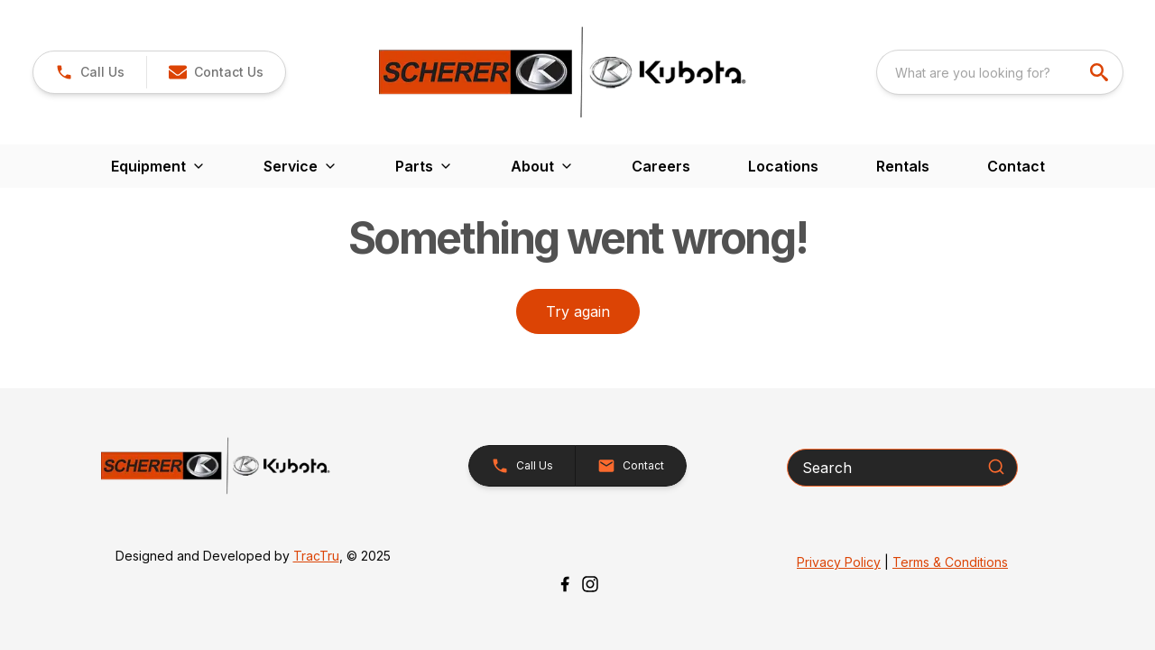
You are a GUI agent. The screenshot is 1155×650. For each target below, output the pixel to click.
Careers (661, 166)
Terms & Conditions (950, 562)
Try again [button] (578, 311)
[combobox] (1000, 72)
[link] (89, 72)
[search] (1101, 72)
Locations (783, 166)
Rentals (902, 166)
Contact (1016, 166)
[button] (215, 72)
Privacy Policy (839, 562)
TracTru (316, 555)
